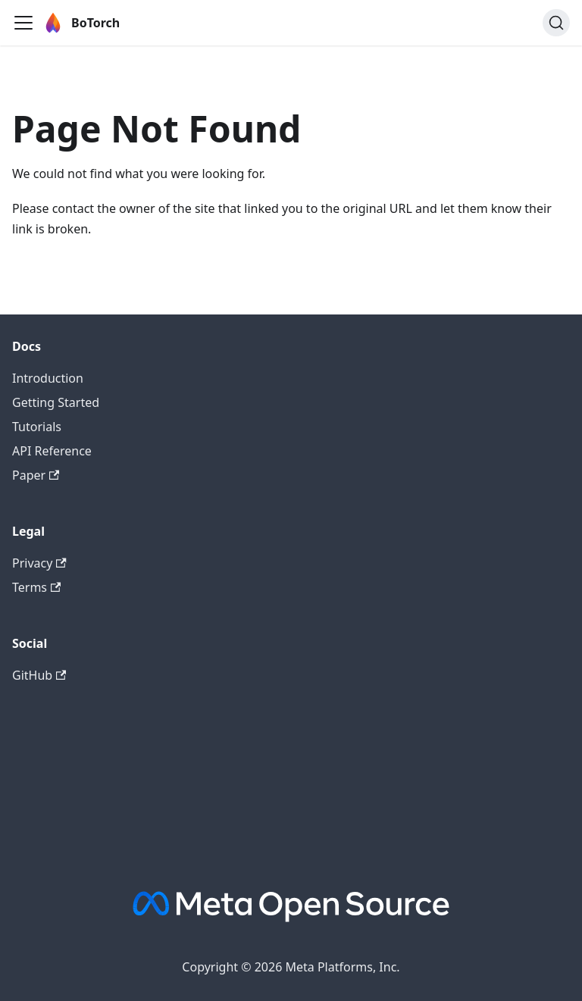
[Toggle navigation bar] (23, 22)
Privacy (39, 563)
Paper (35, 475)
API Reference (52, 451)
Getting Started (55, 402)
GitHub (39, 675)
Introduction (47, 378)
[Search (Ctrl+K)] (556, 22)
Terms (36, 587)
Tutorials (36, 426)
